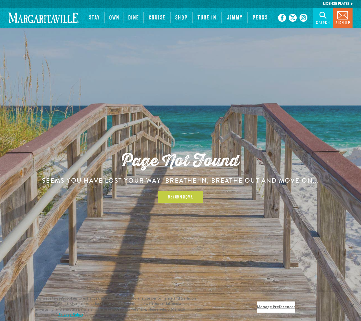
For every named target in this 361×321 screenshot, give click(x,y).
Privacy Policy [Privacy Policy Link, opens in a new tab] (70, 315)
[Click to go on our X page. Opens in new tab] (293, 18)
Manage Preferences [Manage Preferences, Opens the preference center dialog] (276, 307)
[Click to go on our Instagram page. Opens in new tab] (303, 18)
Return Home (180, 196)
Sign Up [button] (342, 17)
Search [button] (323, 17)
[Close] (352, 306)
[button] (94, 17)
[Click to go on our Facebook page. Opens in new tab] (282, 18)
